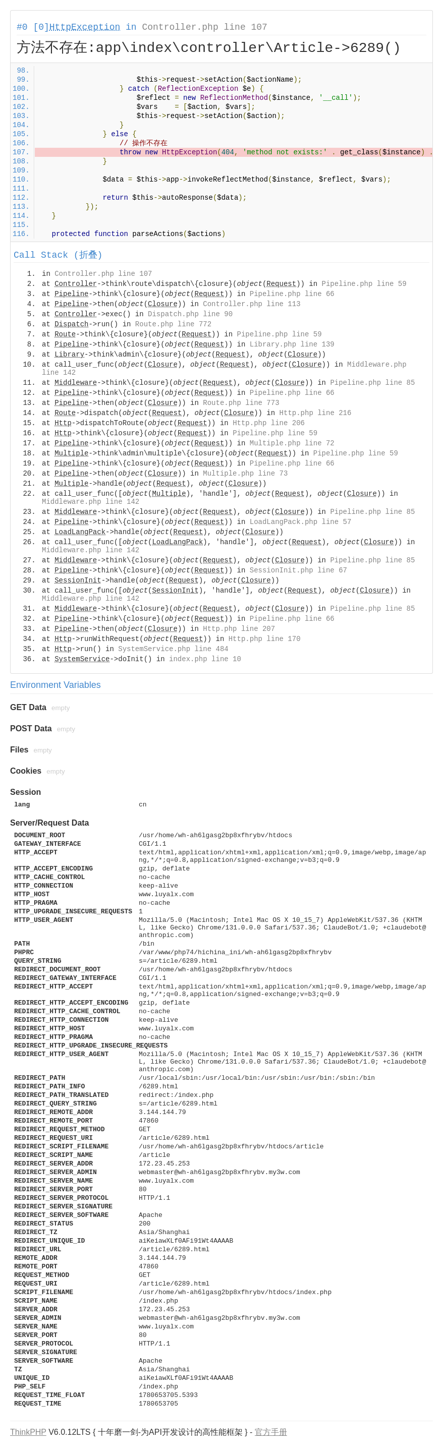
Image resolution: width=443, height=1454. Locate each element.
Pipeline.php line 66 (292, 294)
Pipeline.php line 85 (372, 383)
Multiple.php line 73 (245, 474)
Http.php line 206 (269, 423)
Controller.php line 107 (204, 27)
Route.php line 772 (173, 324)
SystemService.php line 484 (173, 649)
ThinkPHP (28, 1432)
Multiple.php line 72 (292, 443)
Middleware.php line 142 (90, 502)
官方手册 (271, 1432)
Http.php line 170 (265, 639)
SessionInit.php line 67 (298, 570)
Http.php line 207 (239, 629)
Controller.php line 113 (251, 304)
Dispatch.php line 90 (190, 314)
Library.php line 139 (292, 344)
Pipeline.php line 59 (364, 284)
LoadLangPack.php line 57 (301, 522)
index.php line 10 (205, 659)
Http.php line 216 (316, 413)
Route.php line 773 (241, 403)
